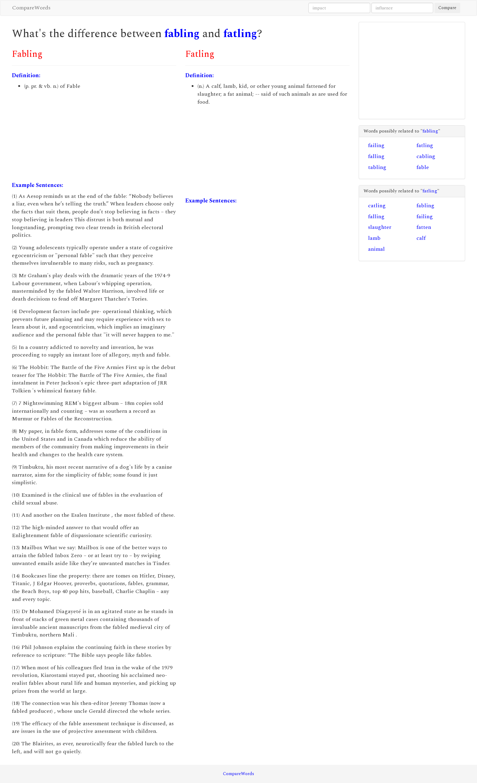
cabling (425, 156)
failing (376, 145)
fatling (240, 34)
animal (376, 249)
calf (421, 238)
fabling (182, 34)
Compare (447, 8)
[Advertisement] (94, 135)
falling (376, 156)
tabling (377, 167)
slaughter (379, 227)
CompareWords (31, 8)
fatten (423, 227)
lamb (374, 238)
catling (377, 206)
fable (422, 167)
